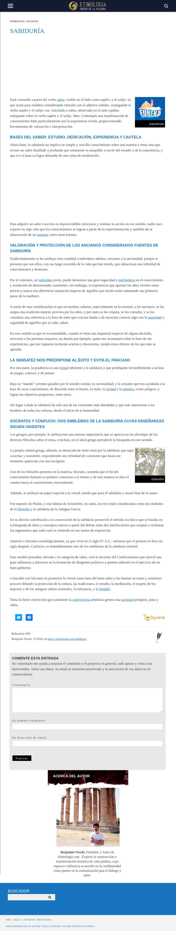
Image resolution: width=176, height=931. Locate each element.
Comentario (21, 685)
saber (60, 100)
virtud (64, 368)
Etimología (17, 21)
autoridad (154, 317)
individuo (45, 280)
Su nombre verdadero (28, 720)
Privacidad (44, 919)
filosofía (24, 509)
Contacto (29, 919)
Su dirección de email (29, 737)
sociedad (127, 600)
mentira (128, 389)
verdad (111, 389)
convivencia (81, 600)
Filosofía (32, 21)
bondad (104, 589)
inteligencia (126, 280)
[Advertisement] (87, 65)
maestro (42, 235)
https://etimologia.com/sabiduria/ (67, 639)
